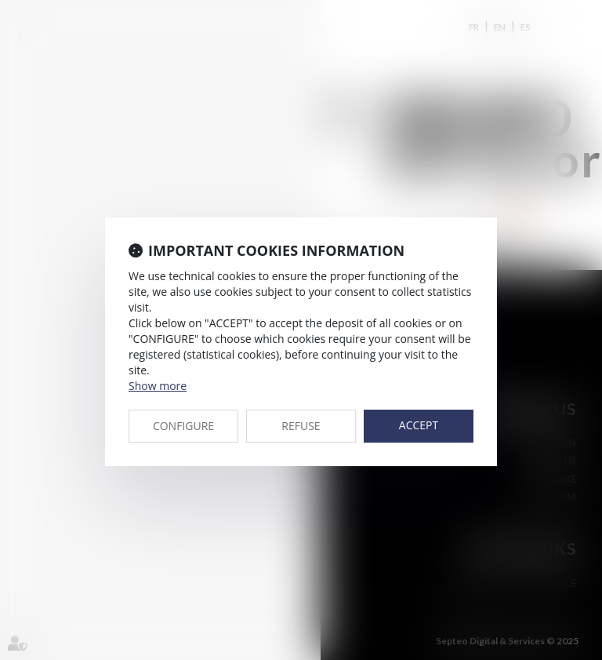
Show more (158, 385)
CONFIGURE (183, 425)
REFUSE (300, 425)
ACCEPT (418, 425)
